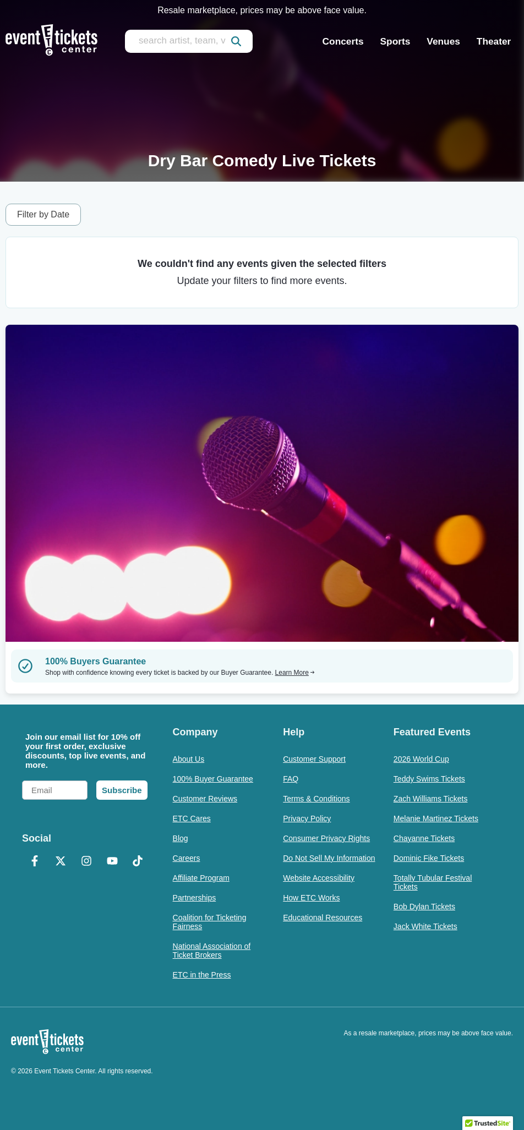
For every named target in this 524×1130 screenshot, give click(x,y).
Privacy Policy (307, 818)
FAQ (290, 778)
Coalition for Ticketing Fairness (210, 922)
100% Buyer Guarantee (213, 778)
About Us (189, 759)
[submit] (236, 41)
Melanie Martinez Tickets (436, 818)
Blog (180, 838)
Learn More (295, 672)
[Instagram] (86, 862)
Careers (186, 858)
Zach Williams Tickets (431, 798)
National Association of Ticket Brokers (212, 950)
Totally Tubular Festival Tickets (433, 882)
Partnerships (194, 897)
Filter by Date (43, 214)
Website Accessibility (318, 878)
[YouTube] (112, 862)
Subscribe (122, 790)
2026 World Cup (421, 759)
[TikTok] (138, 862)
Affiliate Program (201, 878)
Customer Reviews (205, 798)
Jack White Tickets (425, 926)
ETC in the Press (202, 974)
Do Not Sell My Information (329, 858)
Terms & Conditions (316, 798)
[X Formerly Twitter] (61, 862)
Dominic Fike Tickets (429, 858)
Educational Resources (322, 917)
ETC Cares (192, 818)
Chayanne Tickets (424, 838)
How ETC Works (311, 897)
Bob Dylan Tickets (424, 906)
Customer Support (314, 759)
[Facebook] (35, 862)
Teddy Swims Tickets (429, 778)
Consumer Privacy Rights (326, 838)
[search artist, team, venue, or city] (189, 41)
